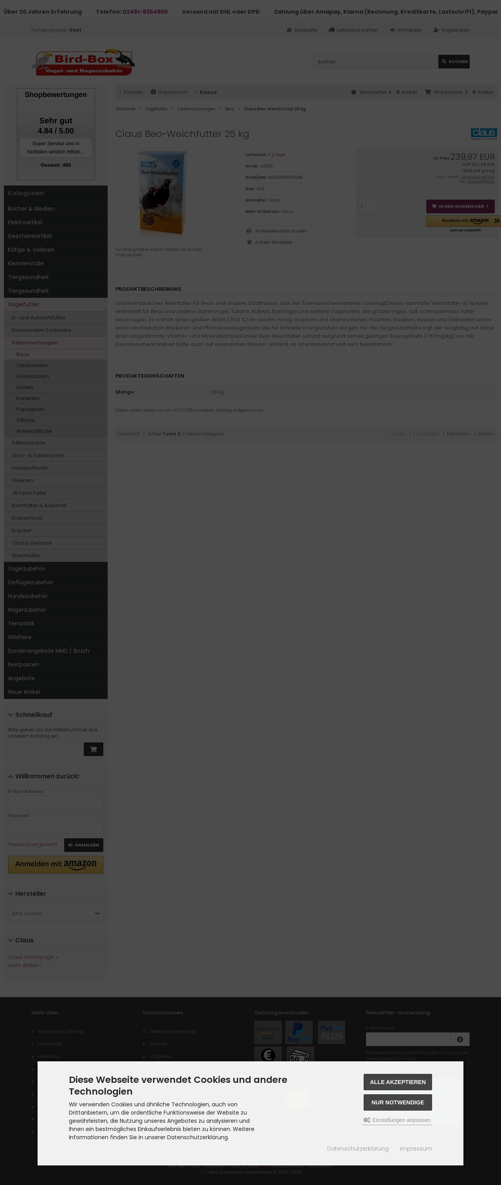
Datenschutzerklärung (358, 1149)
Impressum (416, 1149)
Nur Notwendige (397, 1102)
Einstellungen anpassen (397, 1120)
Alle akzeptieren (398, 1082)
